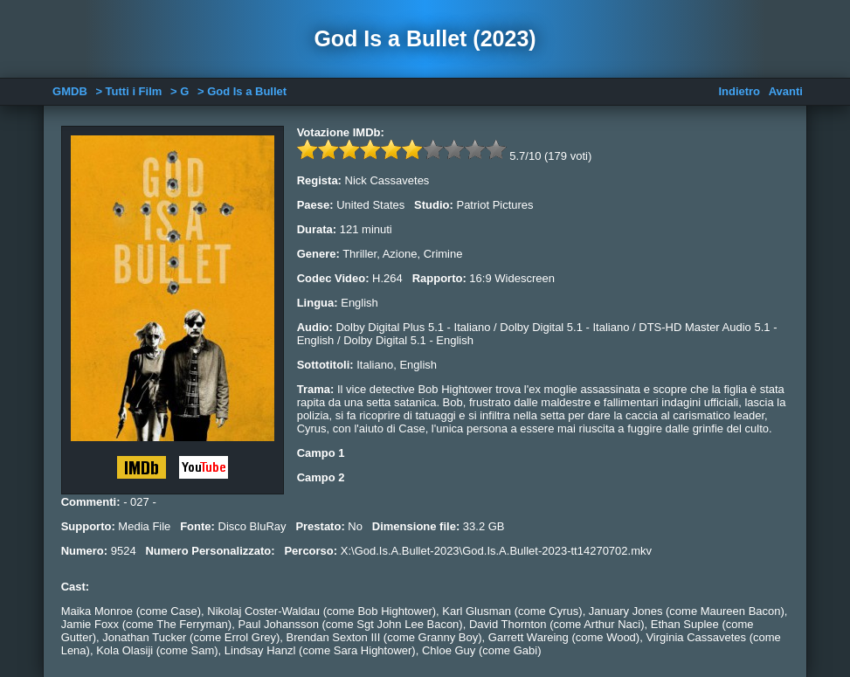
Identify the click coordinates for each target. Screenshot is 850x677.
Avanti (786, 91)
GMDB (69, 91)
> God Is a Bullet (242, 91)
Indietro (739, 91)
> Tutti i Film (128, 91)
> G (179, 91)
